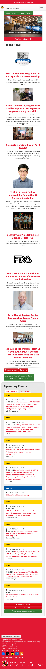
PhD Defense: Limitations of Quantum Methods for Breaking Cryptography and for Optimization (23, 452)
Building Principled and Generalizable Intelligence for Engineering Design (19, 407)
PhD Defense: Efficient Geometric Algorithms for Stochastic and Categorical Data (22, 575)
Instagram (12, 653)
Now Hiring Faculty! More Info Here (18, 13)
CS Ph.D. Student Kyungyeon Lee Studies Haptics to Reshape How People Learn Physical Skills (23, 108)
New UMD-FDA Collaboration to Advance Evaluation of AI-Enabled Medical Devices (23, 276)
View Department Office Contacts (11, 636)
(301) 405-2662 (14, 650)
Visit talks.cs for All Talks (23, 608)
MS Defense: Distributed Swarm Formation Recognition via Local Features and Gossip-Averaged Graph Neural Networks (21, 513)
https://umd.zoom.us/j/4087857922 (26, 470)
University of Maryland (23, 2)
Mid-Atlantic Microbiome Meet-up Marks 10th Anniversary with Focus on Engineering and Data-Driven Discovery (23, 353)
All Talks (25, 391)
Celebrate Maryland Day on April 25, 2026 (23, 146)
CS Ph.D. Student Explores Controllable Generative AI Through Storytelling (23, 195)
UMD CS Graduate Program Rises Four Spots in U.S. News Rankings (23, 75)
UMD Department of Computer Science (18, 7)
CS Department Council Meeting (17, 495)
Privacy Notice (18, 657)
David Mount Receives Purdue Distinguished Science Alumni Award (23, 317)
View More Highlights (23, 39)
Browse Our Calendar (23, 604)
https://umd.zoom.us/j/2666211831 (26, 572)
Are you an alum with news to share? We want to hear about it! (19, 377)
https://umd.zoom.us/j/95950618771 (26, 552)
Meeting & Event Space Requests (23, 611)
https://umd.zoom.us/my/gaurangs (26, 531)
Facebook (3, 653)
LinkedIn (17, 653)
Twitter (7, 653)
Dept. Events (12, 391)
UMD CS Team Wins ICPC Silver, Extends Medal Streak (23, 236)
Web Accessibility (6, 657)
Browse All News (11, 370)
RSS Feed (23, 370)
